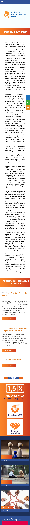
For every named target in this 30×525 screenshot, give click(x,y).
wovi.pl (15, 520)
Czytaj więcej (8, 318)
